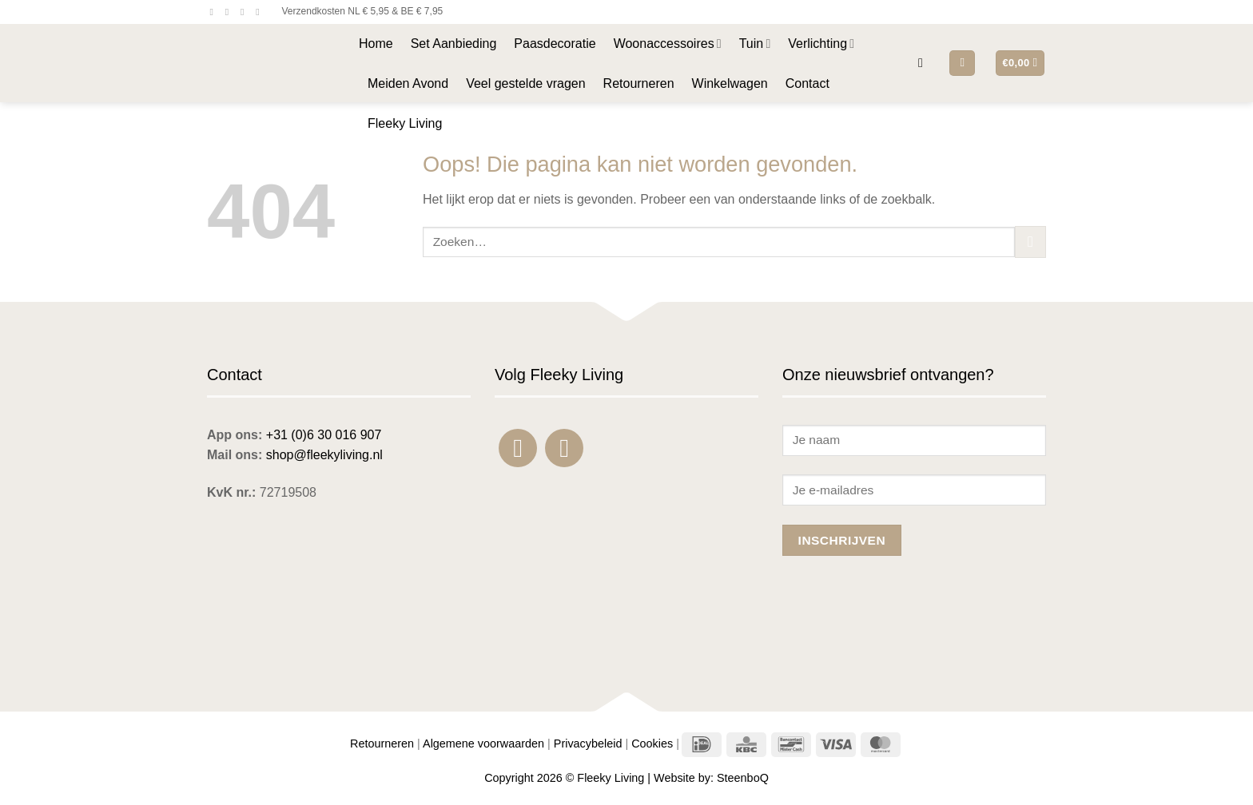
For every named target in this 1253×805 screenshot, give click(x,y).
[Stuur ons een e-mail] (245, 12)
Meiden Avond (408, 83)
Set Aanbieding (454, 43)
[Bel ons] (260, 12)
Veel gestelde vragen (525, 83)
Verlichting (821, 43)
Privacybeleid (588, 743)
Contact (807, 83)
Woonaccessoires (668, 43)
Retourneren (638, 83)
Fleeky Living (405, 123)
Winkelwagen (730, 83)
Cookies (652, 743)
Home (376, 43)
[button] (924, 62)
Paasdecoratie (554, 43)
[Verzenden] (1030, 241)
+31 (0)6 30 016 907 (324, 435)
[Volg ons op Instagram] (230, 12)
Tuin (755, 43)
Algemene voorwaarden (483, 743)
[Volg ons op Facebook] (215, 12)
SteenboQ (743, 777)
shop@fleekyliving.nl (324, 455)
